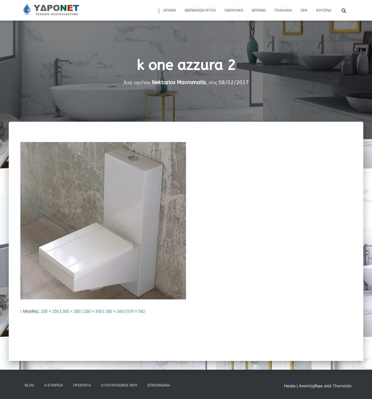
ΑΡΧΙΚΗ (166, 11)
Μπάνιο (259, 10)
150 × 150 (50, 311)
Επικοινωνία (158, 385)
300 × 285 (71, 311)
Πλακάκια (283, 10)
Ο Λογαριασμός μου (119, 385)
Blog (29, 385)
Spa (304, 10)
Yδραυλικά (233, 10)
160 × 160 (114, 311)
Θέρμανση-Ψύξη (200, 10)
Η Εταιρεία (53, 385)
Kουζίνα (323, 10)
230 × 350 (93, 311)
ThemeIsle (342, 386)
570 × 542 (136, 311)
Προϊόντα (82, 385)
